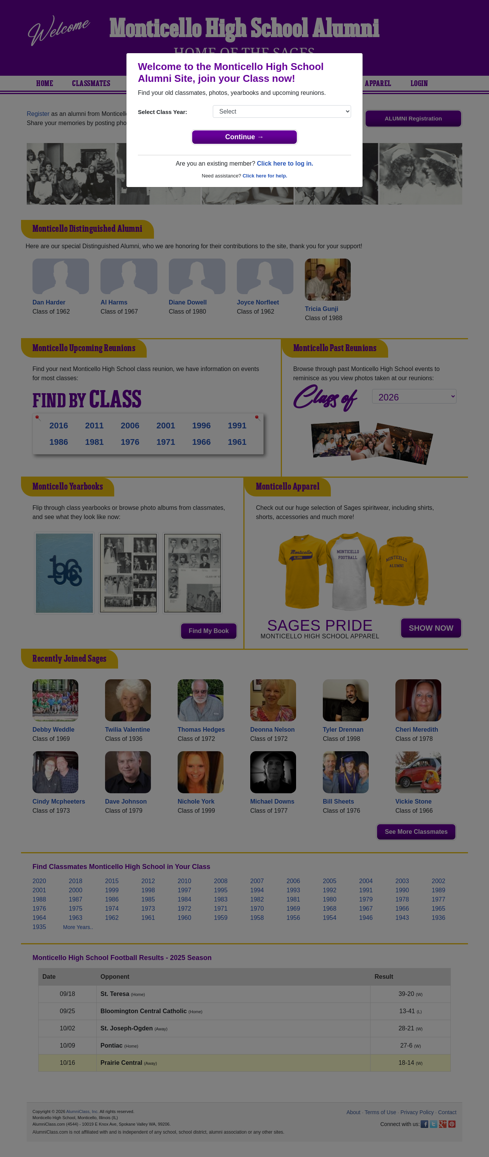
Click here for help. (265, 176)
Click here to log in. (285, 163)
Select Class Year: (162, 112)
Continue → (244, 137)
